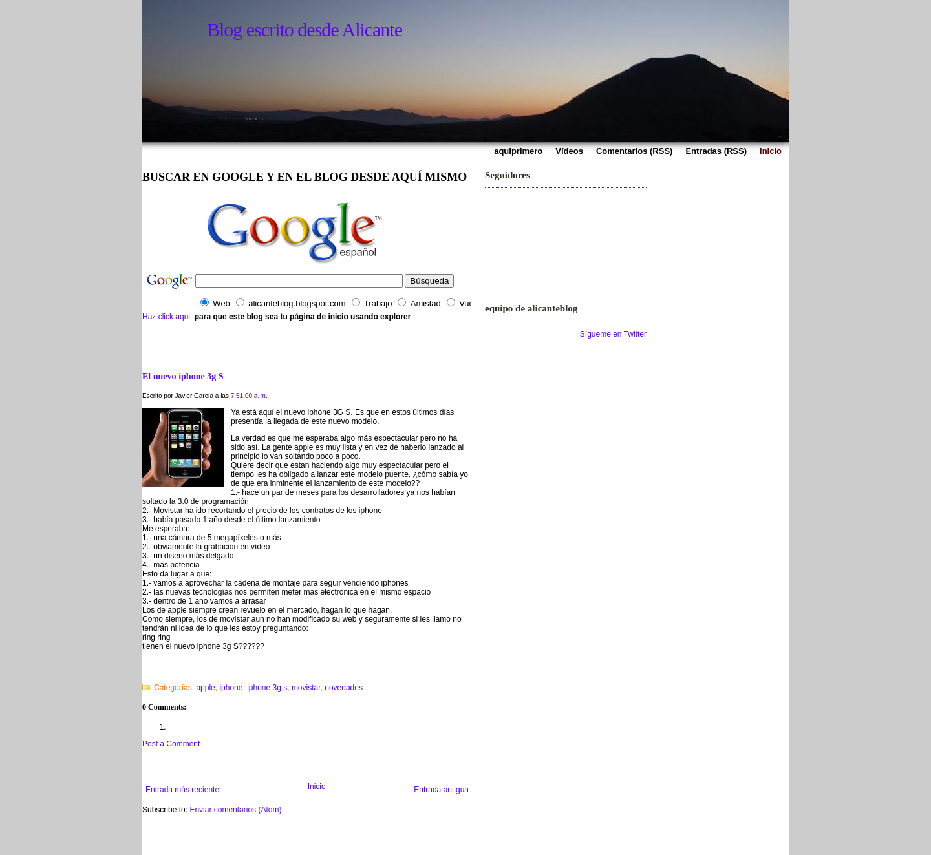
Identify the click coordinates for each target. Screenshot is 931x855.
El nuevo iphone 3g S (183, 376)
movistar (306, 687)
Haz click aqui (166, 316)
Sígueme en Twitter (613, 334)
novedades (344, 687)
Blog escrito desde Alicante (304, 29)
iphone (230, 687)
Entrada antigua (441, 789)
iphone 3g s (267, 687)
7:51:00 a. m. (249, 395)
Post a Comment (171, 743)
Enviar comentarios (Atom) (235, 809)
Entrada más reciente (182, 789)
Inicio (317, 786)
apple (205, 687)
